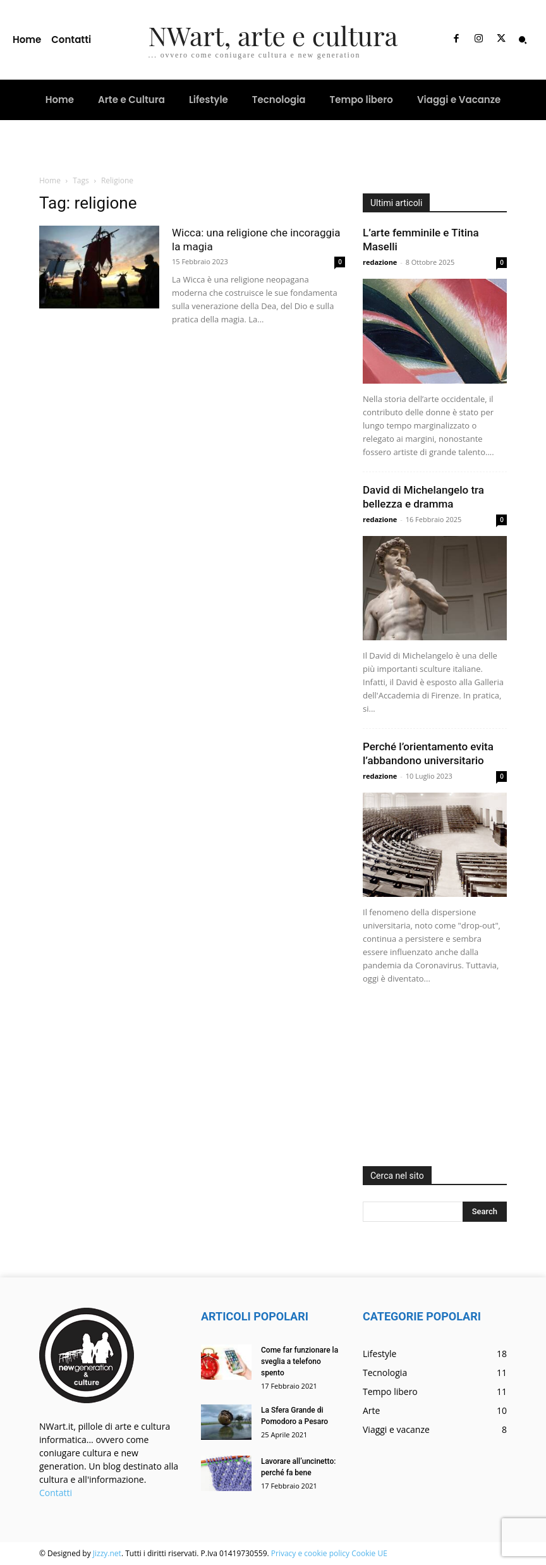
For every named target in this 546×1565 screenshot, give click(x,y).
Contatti (55, 1493)
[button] (522, 40)
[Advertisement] (435, 1079)
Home (50, 180)
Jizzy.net (107, 1553)
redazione (380, 262)
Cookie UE (369, 1553)
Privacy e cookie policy (310, 1553)
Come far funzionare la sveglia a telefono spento (299, 1361)
